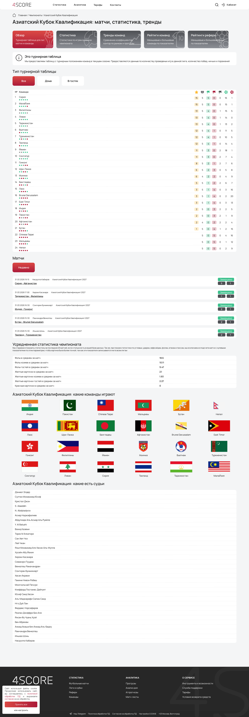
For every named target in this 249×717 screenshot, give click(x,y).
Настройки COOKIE (147, 714)
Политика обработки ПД (99, 714)
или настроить (21, 710)
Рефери (73, 692)
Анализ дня (132, 687)
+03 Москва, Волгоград (169, 714)
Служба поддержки (192, 687)
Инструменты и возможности (197, 683)
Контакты (115, 4)
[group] (33, 39)
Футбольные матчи (79, 683)
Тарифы (98, 4)
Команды (73, 697)
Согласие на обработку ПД (124, 714)
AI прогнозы (132, 692)
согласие (9, 698)
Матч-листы (132, 697)
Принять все (21, 704)
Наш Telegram (78, 714)
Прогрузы (131, 683)
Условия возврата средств (196, 697)
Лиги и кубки (75, 687)
